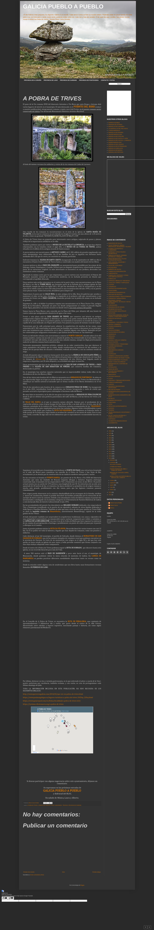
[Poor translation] (11, 898)
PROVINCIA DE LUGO (51, 80)
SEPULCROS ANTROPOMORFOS (117, 406)
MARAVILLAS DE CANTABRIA (116, 126)
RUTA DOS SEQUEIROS (63, 410)
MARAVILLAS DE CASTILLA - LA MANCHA (119, 140)
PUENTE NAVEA (53, 478)
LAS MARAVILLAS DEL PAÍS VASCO (118, 128)
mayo (111, 487)
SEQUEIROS (95, 406)
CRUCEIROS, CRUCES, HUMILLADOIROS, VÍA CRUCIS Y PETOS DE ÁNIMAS (119, 302)
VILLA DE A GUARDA (115, 464)
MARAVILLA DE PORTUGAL (115, 152)
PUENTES (111, 384)
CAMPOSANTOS (112, 273)
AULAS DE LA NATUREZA (115, 265)
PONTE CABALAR (75, 336)
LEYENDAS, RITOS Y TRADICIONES (118, 344)
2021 (110, 442)
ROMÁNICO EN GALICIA (115, 400)
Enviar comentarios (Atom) (37, 875)
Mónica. (112, 508)
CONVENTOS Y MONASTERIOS (117, 298)
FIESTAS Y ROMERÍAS (114, 324)
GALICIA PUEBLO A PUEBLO (63, 6)
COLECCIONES (112, 290)
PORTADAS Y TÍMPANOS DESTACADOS (119, 380)
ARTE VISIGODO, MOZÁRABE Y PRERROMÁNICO (117, 262)
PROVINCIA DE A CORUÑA (32, 80)
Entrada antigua (96, 872)
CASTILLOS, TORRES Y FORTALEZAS (118, 282)
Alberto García (114, 505)
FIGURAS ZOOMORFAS (114, 326)
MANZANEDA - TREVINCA (61, 805)
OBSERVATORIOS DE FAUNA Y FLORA (119, 358)
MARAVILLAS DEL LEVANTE (116, 144)
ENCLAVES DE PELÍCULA (115, 294)
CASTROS (111, 284)
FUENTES (111, 328)
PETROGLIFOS (112, 367)
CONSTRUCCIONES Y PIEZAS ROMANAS (119, 296)
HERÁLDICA (111, 336)
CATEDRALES (112, 286)
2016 (110, 453)
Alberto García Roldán (116, 503)
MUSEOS (110, 352)
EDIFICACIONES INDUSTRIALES (117, 311)
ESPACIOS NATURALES (114, 318)
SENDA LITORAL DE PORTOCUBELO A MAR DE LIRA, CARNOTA (120, 477)
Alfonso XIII (40, 359)
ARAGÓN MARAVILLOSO (115, 134)
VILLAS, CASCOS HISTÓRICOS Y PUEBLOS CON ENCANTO (117, 416)
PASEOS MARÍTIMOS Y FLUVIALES (118, 360)
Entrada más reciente (28, 872)
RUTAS (110, 404)
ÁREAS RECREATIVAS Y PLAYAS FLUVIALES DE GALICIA (117, 259)
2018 (110, 449)
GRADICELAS (112, 334)
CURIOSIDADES (112, 305)
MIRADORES (111, 348)
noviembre (113, 462)
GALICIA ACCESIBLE (114, 330)
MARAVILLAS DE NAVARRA (115, 132)
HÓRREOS (111, 338)
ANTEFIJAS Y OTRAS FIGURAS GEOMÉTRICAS (116, 252)
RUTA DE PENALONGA (77, 621)
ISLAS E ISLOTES (113, 342)
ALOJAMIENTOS (112, 423)
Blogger (82, 885)
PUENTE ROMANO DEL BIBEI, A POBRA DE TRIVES (118, 469)
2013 (110, 492)
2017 (110, 451)
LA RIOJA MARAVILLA (114, 130)
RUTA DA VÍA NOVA (58, 529)
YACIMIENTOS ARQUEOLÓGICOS (117, 421)
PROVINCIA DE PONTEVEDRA (89, 80)
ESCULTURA (111, 313)
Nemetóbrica (55, 511)
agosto (112, 485)
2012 (110, 494)
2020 (110, 444)
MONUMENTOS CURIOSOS (115, 350)
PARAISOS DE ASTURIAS (115, 124)
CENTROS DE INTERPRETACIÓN (117, 288)
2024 (110, 435)
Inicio (63, 872)
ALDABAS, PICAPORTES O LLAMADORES (115, 249)
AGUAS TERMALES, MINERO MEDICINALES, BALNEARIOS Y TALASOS (119, 246)
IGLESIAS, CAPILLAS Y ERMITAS (117, 340)
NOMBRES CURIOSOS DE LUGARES (118, 356)
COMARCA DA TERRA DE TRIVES (46, 805)
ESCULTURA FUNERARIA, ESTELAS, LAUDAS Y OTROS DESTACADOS (118, 315)
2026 (110, 431)
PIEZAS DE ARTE (113, 369)
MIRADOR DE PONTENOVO (81, 377)
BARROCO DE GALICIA (114, 269)
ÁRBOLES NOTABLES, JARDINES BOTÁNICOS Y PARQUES (117, 256)
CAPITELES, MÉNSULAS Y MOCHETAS (119, 280)
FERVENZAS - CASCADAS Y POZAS (118, 322)
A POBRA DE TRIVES (32, 805)
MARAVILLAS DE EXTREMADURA (117, 146)
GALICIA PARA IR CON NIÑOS (116, 332)
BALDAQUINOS (112, 267)
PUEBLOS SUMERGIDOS (115, 382)
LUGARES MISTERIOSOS (115, 346)
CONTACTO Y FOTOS (108, 80)
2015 (110, 456)
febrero (112, 489)
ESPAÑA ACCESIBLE (114, 122)
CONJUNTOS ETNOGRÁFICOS (116, 292)
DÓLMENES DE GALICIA (115, 309)
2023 (110, 438)
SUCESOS (111, 408)
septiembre (113, 482)
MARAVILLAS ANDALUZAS (115, 148)
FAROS (110, 320)
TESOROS (111, 410)
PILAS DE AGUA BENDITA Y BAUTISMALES (115, 371)
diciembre (112, 460)
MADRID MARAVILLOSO (115, 142)
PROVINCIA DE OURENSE (68, 80)
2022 (110, 440)
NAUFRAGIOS (112, 354)
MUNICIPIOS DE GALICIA (115, 243)
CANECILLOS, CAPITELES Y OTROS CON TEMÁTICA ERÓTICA (118, 276)
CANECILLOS (112, 278)
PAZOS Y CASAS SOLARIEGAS (116, 362)
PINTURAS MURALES (114, 376)
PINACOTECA (112, 374)
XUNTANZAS (111, 419)
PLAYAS (110, 378)
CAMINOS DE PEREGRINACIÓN (117, 271)
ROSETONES (112, 402)
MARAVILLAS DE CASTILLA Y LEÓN (118, 138)
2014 (110, 458)
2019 (110, 447)
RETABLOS (111, 398)
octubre (112, 480)
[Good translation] (5, 898)
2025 (110, 433)
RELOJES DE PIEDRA (114, 389)
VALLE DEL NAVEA (33, 402)
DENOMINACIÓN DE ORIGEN (116, 307)
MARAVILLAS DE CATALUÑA (116, 136)
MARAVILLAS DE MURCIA (115, 150)
